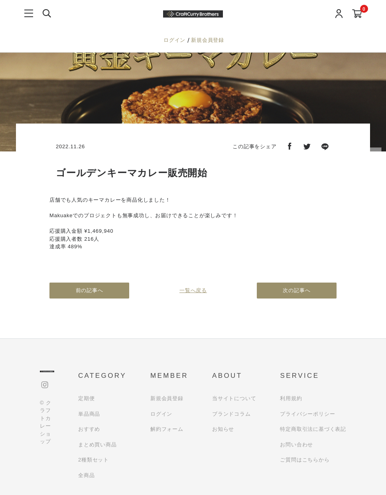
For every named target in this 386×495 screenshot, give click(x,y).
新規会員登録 (207, 40)
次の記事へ (297, 290)
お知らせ (223, 429)
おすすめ (89, 429)
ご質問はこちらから (304, 460)
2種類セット (93, 460)
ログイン (175, 40)
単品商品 (89, 414)
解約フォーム (166, 429)
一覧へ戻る (193, 290)
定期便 (86, 398)
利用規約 (291, 398)
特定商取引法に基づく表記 (313, 429)
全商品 (86, 475)
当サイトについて (234, 398)
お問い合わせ (296, 445)
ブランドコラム (231, 414)
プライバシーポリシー (307, 414)
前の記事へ (89, 290)
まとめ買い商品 (97, 445)
